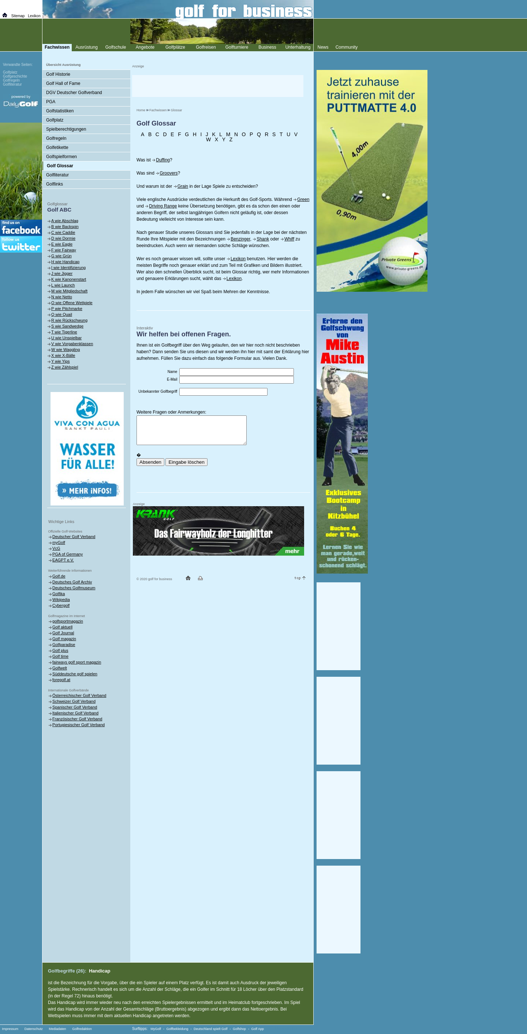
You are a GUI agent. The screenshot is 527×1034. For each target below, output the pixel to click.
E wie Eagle (61, 244)
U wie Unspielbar (66, 338)
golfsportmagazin (67, 621)
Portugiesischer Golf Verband (78, 725)
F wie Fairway (63, 250)
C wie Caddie (63, 232)
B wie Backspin (65, 226)
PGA (50, 101)
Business (267, 47)
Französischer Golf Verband (77, 719)
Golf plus (60, 650)
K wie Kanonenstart (68, 279)
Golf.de (58, 576)
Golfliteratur (57, 175)
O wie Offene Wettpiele (72, 303)
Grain (182, 186)
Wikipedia (61, 599)
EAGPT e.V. (63, 560)
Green (303, 199)
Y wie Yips (60, 361)
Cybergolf (61, 605)
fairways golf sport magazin (76, 662)
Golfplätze (175, 47)
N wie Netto (61, 297)
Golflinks (54, 184)
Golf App (257, 1029)
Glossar (176, 110)
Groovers (168, 173)
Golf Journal (63, 633)
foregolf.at (61, 679)
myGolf (58, 542)
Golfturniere (236, 47)
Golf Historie (58, 74)
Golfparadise (63, 644)
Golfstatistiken (60, 110)
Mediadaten (57, 1029)
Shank (263, 239)
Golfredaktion (82, 1029)
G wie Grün (61, 256)
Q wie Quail (61, 314)
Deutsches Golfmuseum (73, 588)
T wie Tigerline (64, 332)
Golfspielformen (61, 156)
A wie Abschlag (64, 221)
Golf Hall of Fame (63, 83)
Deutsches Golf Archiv (72, 582)
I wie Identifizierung (68, 267)
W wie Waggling (65, 349)
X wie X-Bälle (63, 355)
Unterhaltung (298, 47)
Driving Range (163, 206)
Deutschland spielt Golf (211, 1029)
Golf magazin (64, 639)
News (322, 47)
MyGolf (156, 1029)
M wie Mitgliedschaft (69, 291)
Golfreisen (206, 47)
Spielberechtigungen (66, 129)
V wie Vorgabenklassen (72, 343)
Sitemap (18, 16)
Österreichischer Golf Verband (79, 695)
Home (141, 110)
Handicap (100, 971)
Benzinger (240, 239)
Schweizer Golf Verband (74, 701)
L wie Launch (63, 285)
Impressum (10, 1029)
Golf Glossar (60, 165)
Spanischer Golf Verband (74, 707)
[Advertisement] (217, 86)
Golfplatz (54, 120)
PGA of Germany (67, 554)
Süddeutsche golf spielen (74, 674)
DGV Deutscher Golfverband (74, 92)
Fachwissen (158, 110)
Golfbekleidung (177, 1029)
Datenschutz (34, 1029)
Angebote (145, 47)
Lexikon (238, 258)
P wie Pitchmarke (66, 308)
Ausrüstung (86, 47)
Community (347, 47)
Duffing (163, 160)
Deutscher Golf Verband (73, 536)
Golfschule (115, 47)
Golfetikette (57, 147)
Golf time (60, 656)
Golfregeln (56, 138)
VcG (56, 548)
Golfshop (239, 1029)
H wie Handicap (65, 262)
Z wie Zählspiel (64, 367)
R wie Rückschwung (69, 320)
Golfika (58, 593)
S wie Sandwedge (67, 326)
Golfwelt (59, 668)
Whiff (289, 239)
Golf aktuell (62, 627)
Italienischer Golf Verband (75, 713)
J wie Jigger (61, 273)
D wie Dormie (63, 238)
